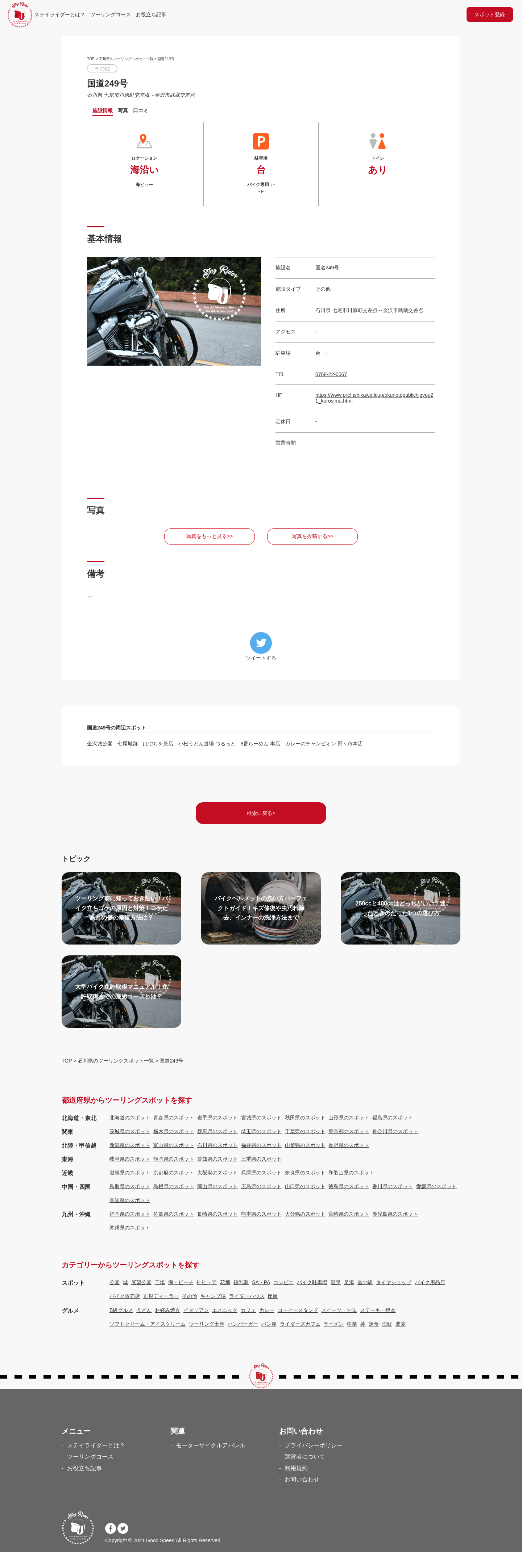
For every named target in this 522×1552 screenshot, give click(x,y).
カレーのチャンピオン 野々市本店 (324, 743)
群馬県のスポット (217, 1131)
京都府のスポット (173, 1172)
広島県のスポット (261, 1186)
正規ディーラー (161, 1296)
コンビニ (283, 1282)
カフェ (248, 1310)
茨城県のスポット (129, 1131)
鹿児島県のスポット (395, 1214)
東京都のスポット (348, 1131)
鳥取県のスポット (129, 1186)
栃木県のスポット (173, 1131)
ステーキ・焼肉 (377, 1310)
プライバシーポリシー (314, 1445)
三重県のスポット (261, 1159)
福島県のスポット (392, 1117)
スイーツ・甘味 (339, 1310)
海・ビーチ (181, 1282)
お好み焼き (167, 1310)
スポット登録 (490, 14)
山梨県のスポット (305, 1145)
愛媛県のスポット (436, 1186)
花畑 (225, 1282)
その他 (189, 1296)
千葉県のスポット (305, 1131)
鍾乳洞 (241, 1282)
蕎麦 (400, 1324)
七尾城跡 (127, 743)
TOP (90, 59)
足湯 (349, 1282)
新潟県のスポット (129, 1145)
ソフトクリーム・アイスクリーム (147, 1324)
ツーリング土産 (206, 1324)
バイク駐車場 (312, 1282)
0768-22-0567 (331, 374)
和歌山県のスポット (351, 1172)
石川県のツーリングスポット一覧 (126, 59)
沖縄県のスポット (129, 1228)
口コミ (140, 110)
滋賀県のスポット (129, 1172)
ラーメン (333, 1324)
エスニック (224, 1310)
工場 (160, 1282)
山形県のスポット (348, 1117)
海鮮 (387, 1324)
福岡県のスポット (129, 1214)
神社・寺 (206, 1282)
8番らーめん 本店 (260, 743)
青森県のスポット (173, 1117)
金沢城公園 (99, 743)
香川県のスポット (392, 1186)
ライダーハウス (247, 1296)
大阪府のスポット (217, 1172)
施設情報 (102, 110)
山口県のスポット (305, 1186)
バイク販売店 (124, 1296)
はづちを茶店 (158, 743)
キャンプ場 (213, 1296)
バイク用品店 (430, 1282)
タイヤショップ (393, 1282)
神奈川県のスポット (395, 1131)
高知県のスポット (129, 1200)
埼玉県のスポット (261, 1131)
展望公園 (141, 1282)
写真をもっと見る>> (209, 536)
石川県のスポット (217, 1145)
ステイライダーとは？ (59, 14)
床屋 (273, 1296)
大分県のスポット (305, 1214)
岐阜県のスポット (129, 1159)
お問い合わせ (302, 1479)
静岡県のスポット (173, 1159)
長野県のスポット (348, 1145)
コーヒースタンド (298, 1310)
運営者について (305, 1457)
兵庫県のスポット (261, 1172)
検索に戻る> (261, 813)
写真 (123, 110)
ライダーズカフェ (300, 1324)
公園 (114, 1282)
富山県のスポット (173, 1145)
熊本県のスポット (261, 1214)
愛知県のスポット (217, 1159)
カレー (266, 1310)
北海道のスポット (129, 1117)
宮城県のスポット (261, 1117)
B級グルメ (121, 1310)
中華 (352, 1324)
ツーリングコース (110, 14)
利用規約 (296, 1468)
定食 (374, 1324)
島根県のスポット (173, 1186)
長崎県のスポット (217, 1214)
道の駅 (365, 1282)
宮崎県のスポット (348, 1214)
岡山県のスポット (217, 1186)
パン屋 (269, 1324)
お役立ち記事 (151, 14)
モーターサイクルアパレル (210, 1445)
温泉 (336, 1282)
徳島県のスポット (348, 1186)
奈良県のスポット (305, 1172)
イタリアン (196, 1310)
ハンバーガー (243, 1324)
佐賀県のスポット (173, 1214)
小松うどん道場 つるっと (207, 743)
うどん (144, 1310)
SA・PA (261, 1282)
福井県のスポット (261, 1145)
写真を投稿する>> (312, 536)
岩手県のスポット (217, 1117)
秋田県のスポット (305, 1117)
